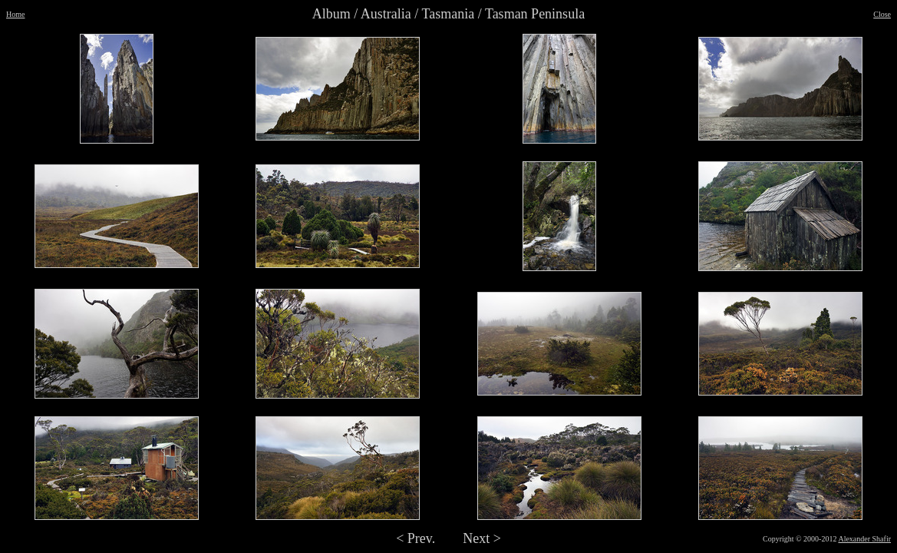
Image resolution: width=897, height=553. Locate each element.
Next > (482, 538)
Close (882, 14)
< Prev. (415, 538)
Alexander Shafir (864, 539)
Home (15, 14)
